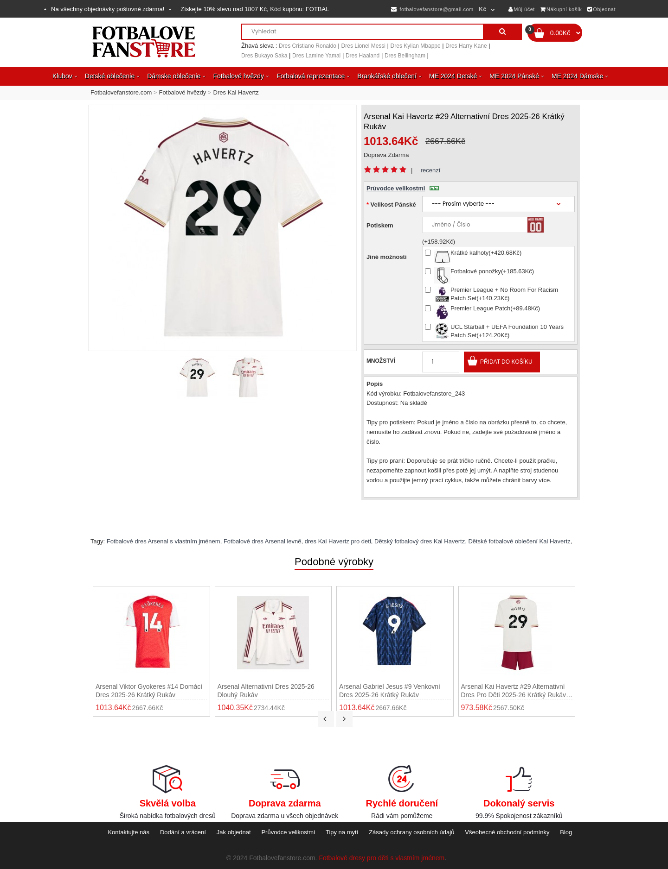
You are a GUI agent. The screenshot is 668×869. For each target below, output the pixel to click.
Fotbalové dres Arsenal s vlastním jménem (163, 541)
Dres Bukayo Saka (264, 55)
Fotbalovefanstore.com (121, 92)
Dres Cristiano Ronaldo (307, 46)
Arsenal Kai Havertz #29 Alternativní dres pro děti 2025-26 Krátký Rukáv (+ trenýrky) (513, 691)
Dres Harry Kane (466, 46)
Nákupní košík (561, 9)
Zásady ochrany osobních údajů (411, 832)
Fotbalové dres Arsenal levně (263, 541)
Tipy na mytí (342, 832)
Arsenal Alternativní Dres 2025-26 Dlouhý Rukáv (266, 691)
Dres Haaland (362, 55)
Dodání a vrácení (183, 832)
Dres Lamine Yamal (316, 55)
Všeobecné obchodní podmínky (507, 832)
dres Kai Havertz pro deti (338, 541)
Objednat (601, 9)
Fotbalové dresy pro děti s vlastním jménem (381, 858)
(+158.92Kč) (438, 241)
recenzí (431, 170)
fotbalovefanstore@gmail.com (432, 9)
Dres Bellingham (405, 55)
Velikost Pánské (393, 204)
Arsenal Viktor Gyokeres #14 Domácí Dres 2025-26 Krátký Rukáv (149, 691)
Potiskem (379, 225)
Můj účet (521, 9)
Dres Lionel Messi (363, 46)
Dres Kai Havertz (236, 92)
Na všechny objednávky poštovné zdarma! (107, 9)
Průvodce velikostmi (402, 188)
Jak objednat (234, 832)
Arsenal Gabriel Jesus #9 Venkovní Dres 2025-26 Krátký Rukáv (389, 691)
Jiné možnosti (386, 256)
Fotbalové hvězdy (182, 92)
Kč (482, 9)
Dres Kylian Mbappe (416, 46)
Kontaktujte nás (128, 832)
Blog (566, 832)
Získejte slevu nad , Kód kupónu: (254, 9)
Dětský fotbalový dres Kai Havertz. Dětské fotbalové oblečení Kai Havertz (472, 541)
